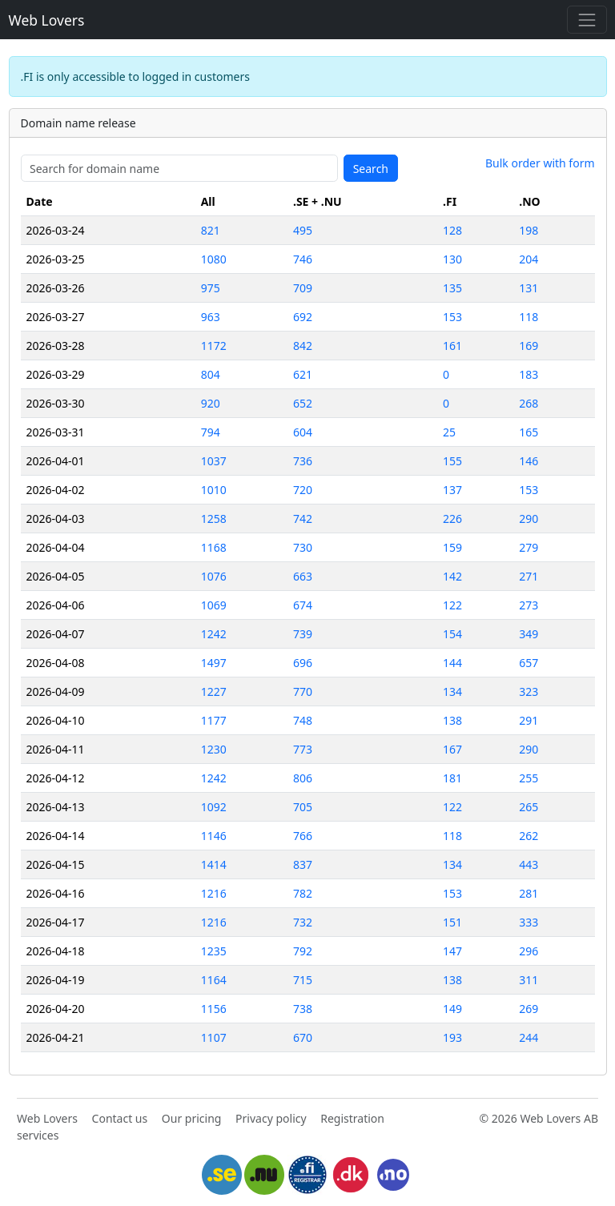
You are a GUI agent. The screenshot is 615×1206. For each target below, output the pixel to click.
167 (452, 749)
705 (302, 806)
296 (528, 951)
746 (302, 259)
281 (528, 893)
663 (302, 576)
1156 (214, 1008)
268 (528, 403)
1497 (214, 662)
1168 (214, 547)
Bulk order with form (540, 163)
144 (452, 662)
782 (302, 893)
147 (452, 951)
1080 (214, 259)
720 (302, 489)
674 (302, 605)
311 (528, 979)
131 (528, 287)
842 (302, 345)
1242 (214, 633)
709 (302, 287)
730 (302, 547)
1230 (214, 749)
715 (302, 979)
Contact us (120, 1118)
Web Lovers (47, 20)
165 (528, 432)
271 (528, 576)
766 (302, 835)
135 (452, 287)
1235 (214, 951)
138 (452, 720)
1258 (214, 518)
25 (449, 432)
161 (452, 345)
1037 (214, 460)
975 (210, 287)
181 (452, 778)
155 (452, 460)
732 (302, 922)
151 (452, 922)
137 (452, 489)
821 (210, 230)
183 (528, 374)
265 (528, 806)
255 (528, 778)
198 (528, 230)
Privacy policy (271, 1118)
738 (302, 1008)
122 (452, 605)
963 (210, 316)
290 (528, 518)
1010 (214, 489)
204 (528, 259)
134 (452, 691)
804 (210, 374)
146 (528, 460)
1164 (214, 979)
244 (528, 1037)
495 (302, 230)
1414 (214, 864)
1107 (214, 1037)
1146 (214, 835)
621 (302, 374)
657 (528, 662)
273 (528, 605)
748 (302, 720)
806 (302, 778)
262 (528, 835)
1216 (214, 893)
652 (302, 403)
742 (302, 518)
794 (210, 432)
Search (370, 168)
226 (452, 518)
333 (528, 922)
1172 (214, 345)
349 (528, 633)
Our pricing (192, 1118)
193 (452, 1037)
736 (302, 460)
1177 (214, 720)
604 (302, 432)
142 (452, 576)
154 (452, 633)
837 (302, 864)
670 (302, 1037)
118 (528, 316)
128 (452, 230)
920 (210, 403)
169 (528, 345)
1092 (214, 806)
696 (302, 662)
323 (528, 691)
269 (528, 1008)
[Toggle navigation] (586, 20)
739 (302, 633)
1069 (214, 605)
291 (528, 720)
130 (452, 259)
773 (302, 749)
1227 (214, 691)
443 (528, 864)
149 (452, 1008)
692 (302, 316)
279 (528, 547)
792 (302, 951)
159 (452, 547)
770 (302, 691)
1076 (214, 576)
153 (452, 316)
